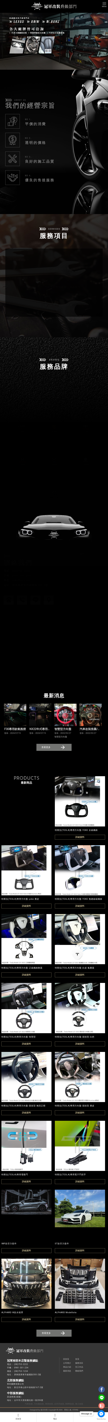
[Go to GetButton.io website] (101, 1419)
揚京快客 (44, 1410)
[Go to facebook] (101, 1413)
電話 (55, 1416)
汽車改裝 (29, 1404)
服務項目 (79, 1363)
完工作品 (79, 1367)
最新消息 (67, 1371)
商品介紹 (67, 1367)
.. (63, 1410)
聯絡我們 (79, 1371)
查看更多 (53, 747)
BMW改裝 (69, 1404)
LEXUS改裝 (59, 1404)
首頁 (77, 1359)
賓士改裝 (79, 1404)
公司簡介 (67, 1363)
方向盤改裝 (39, 1404)
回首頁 (18, 1416)
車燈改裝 (49, 1404)
